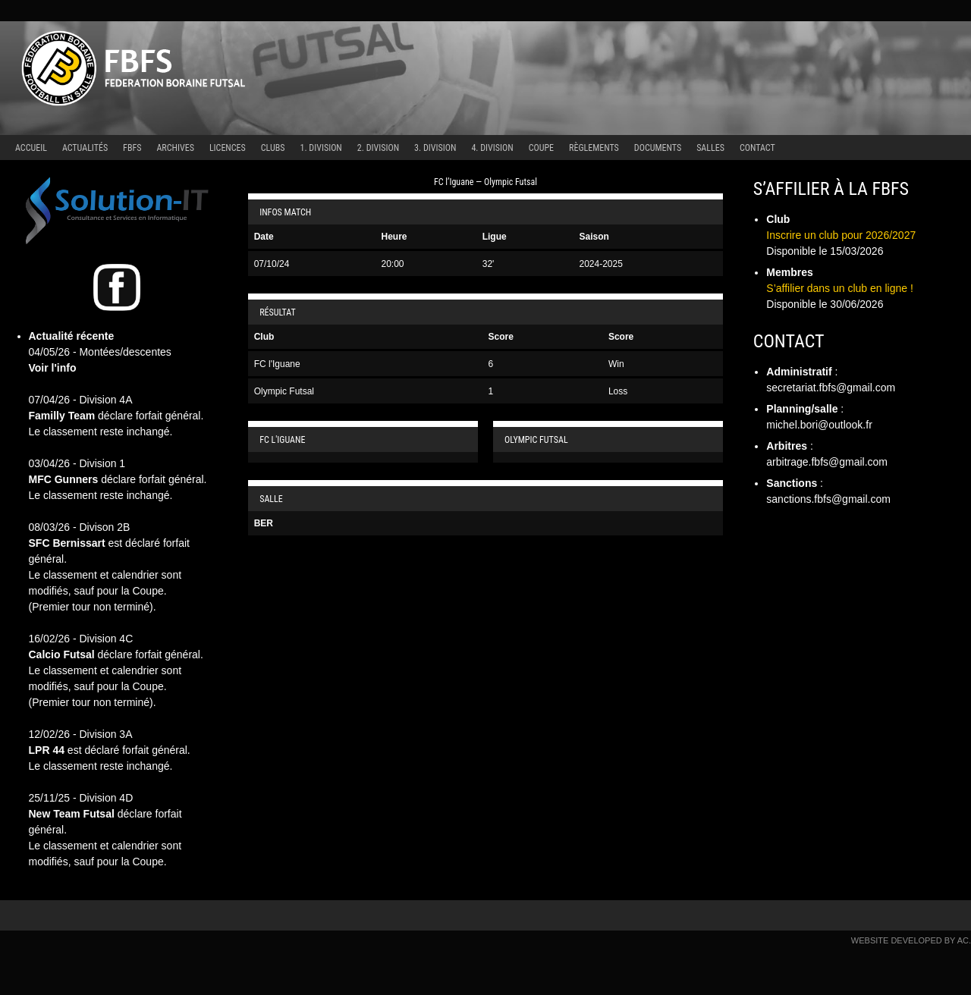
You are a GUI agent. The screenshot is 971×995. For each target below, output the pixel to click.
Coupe (541, 148)
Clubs (273, 148)
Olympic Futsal (284, 391)
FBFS (132, 148)
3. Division (435, 148)
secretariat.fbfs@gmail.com (830, 387)
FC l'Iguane (277, 364)
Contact (757, 148)
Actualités (85, 148)
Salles (710, 148)
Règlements (594, 148)
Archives (174, 148)
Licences (227, 148)
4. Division (492, 148)
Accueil (31, 148)
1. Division (321, 148)
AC (963, 940)
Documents (657, 148)
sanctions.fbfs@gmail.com (828, 499)
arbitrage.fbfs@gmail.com (827, 462)
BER (263, 523)
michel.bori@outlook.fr (819, 425)
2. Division (378, 148)
